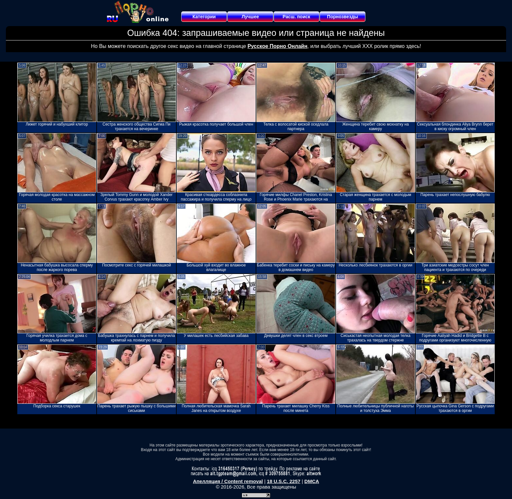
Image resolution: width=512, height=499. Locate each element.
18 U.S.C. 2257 (283, 481)
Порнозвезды (342, 16)
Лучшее (250, 16)
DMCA (311, 481)
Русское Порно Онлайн (277, 46)
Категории (204, 16)
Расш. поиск (296, 16)
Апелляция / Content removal (228, 481)
